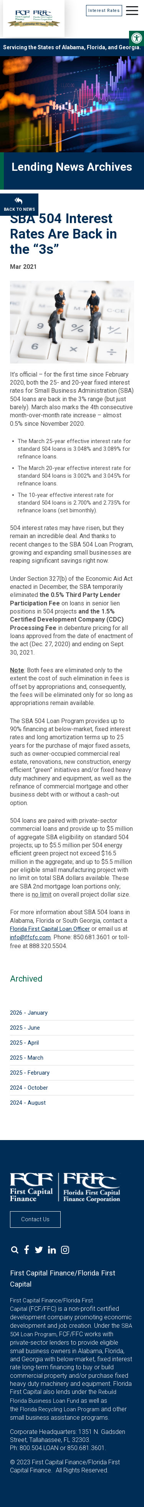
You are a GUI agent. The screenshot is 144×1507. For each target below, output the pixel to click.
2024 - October (29, 1087)
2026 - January (29, 1012)
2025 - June (25, 1027)
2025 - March (26, 1057)
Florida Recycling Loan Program (59, 1409)
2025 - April (24, 1042)
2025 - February (30, 1072)
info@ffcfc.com (30, 937)
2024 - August (28, 1102)
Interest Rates (104, 10)
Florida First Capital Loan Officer (50, 928)
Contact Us (35, 1219)
